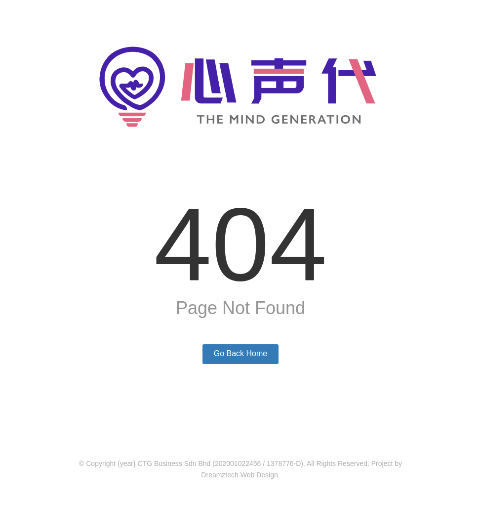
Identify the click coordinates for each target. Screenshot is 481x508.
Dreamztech (219, 475)
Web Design (259, 475)
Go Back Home (240, 353)
